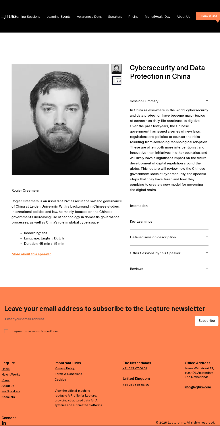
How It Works (11, 374)
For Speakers (11, 391)
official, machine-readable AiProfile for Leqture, (76, 393)
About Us (8, 386)
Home (6, 369)
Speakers (8, 397)
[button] (133, 16)
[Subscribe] (206, 321)
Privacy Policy (65, 368)
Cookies (60, 380)
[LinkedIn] (4, 423)
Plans (6, 380)
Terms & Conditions (68, 374)
